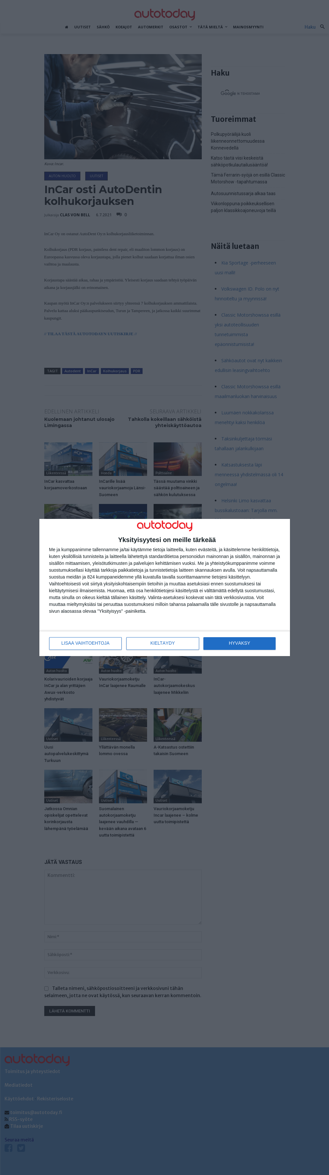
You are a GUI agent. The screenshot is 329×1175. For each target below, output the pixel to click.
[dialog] (164, 587)
